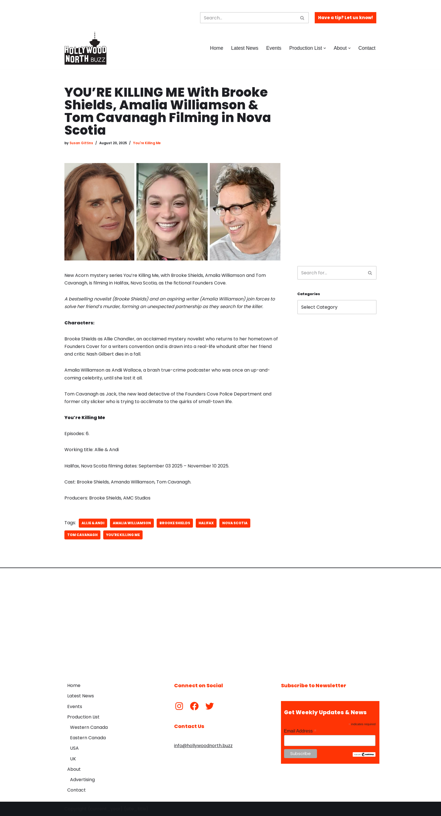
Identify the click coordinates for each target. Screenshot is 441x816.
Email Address (300, 731)
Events (274, 48)
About (74, 769)
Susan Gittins (81, 143)
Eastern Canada (88, 737)
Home (216, 48)
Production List (83, 717)
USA (74, 748)
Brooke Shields (174, 523)
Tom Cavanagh (82, 534)
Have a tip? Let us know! (345, 18)
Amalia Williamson (132, 523)
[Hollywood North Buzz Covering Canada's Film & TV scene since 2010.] (85, 48)
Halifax (206, 523)
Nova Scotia (235, 523)
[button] (324, 48)
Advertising (82, 779)
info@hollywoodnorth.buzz (203, 745)
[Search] (248, 17)
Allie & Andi (93, 523)
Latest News (244, 48)
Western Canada (89, 727)
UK (73, 759)
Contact (366, 48)
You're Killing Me (147, 143)
